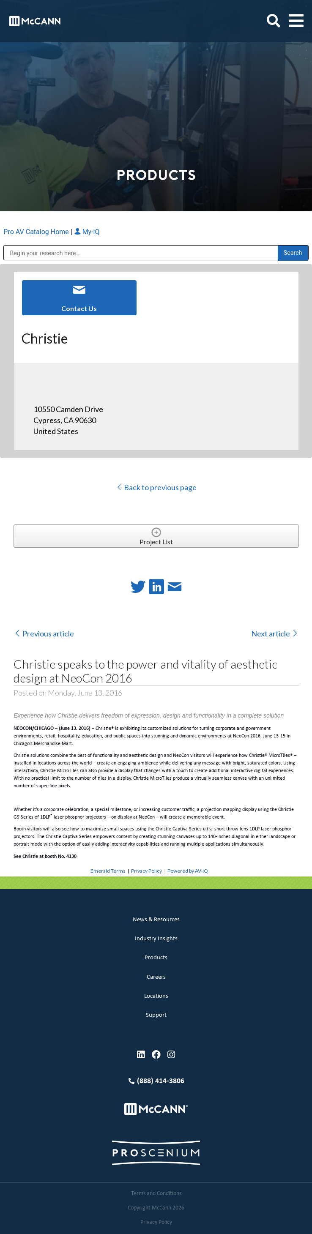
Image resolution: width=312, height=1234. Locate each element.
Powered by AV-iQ (187, 871)
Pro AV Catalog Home (36, 232)
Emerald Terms (108, 871)
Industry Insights (156, 939)
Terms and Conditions (156, 1193)
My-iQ (87, 232)
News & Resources (156, 920)
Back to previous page (156, 487)
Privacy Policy (146, 871)
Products (156, 958)
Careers (156, 977)
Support (156, 1015)
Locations (156, 996)
